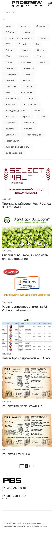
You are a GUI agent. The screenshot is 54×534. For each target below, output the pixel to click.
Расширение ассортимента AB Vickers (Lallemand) (25, 308)
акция (43, 38)
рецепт (24, 26)
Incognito (10, 104)
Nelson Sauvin (12, 140)
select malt (11, 86)
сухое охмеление (14, 152)
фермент (29, 86)
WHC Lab (10, 116)
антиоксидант (12, 98)
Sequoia (28, 128)
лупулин (26, 80)
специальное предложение (19, 38)
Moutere (10, 80)
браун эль (29, 68)
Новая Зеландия (33, 134)
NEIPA (8, 92)
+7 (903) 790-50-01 (14, 496)
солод (31, 98)
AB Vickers (26, 62)
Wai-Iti (43, 62)
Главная (6, 12)
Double (9, 62)
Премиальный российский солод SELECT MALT (26, 205)
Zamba (37, 110)
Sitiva (42, 116)
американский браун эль (17, 146)
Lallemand (10, 68)
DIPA (39, 56)
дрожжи (27, 116)
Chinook (9, 50)
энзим (25, 50)
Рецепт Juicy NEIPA (16, 454)
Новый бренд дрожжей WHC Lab (26, 358)
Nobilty (40, 50)
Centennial (11, 134)
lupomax (27, 32)
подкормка (11, 74)
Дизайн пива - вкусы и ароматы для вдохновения (25, 257)
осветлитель (26, 92)
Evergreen (10, 122)
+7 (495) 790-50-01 (14, 488)
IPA (37, 44)
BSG (8, 56)
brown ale (23, 56)
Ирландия (29, 122)
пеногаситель (30, 104)
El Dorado (10, 32)
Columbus (41, 26)
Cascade (23, 44)
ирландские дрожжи (15, 110)
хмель (9, 26)
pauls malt (10, 128)
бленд (28, 74)
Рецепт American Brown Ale (22, 406)
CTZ (8, 44)
